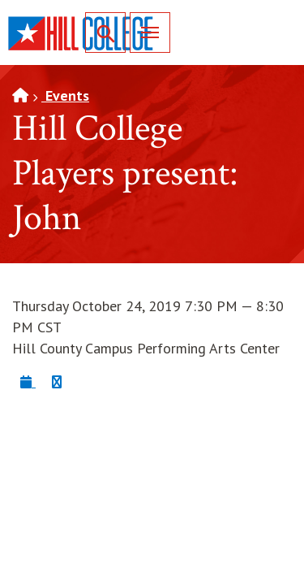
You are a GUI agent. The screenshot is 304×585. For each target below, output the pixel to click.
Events (65, 95)
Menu (144, 32)
